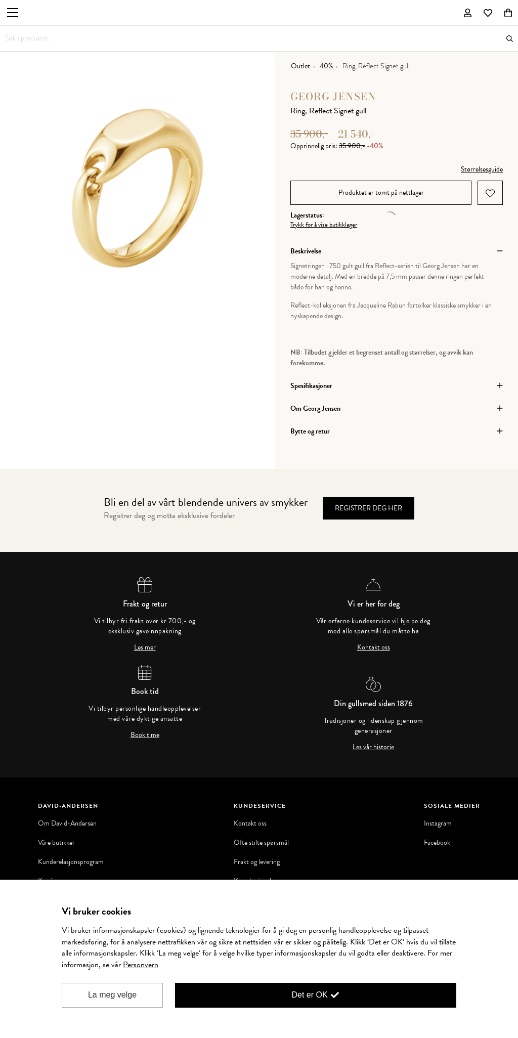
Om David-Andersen (67, 823)
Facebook (437, 843)
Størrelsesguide (482, 169)
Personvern (140, 965)
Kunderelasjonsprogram (71, 862)
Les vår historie (373, 747)
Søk (509, 38)
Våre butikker (56, 843)
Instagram (438, 823)
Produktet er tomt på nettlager (381, 192)
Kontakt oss (373, 647)
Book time (145, 735)
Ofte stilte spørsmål (261, 843)
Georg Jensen (333, 96)
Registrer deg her (368, 508)
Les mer (145, 647)
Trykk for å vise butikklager (323, 225)
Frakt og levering (257, 862)
